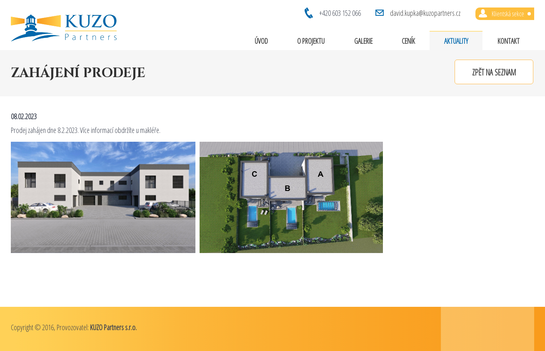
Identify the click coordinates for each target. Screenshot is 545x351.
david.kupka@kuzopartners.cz (425, 13)
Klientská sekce (511, 13)
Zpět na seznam (494, 72)
